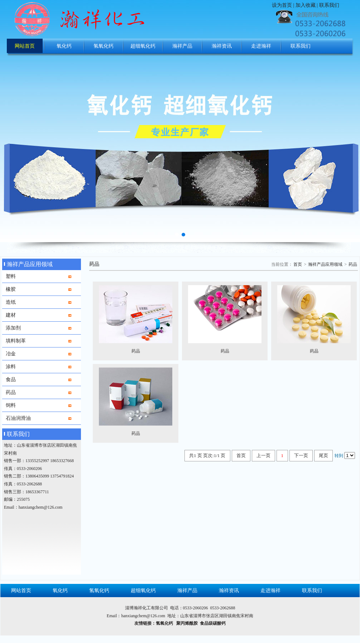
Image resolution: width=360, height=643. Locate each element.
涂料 (11, 366)
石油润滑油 (18, 418)
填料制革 (16, 341)
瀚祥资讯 (222, 46)
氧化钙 (64, 46)
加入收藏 (306, 5)
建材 (11, 315)
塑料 (11, 276)
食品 (11, 379)
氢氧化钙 (103, 46)
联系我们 (329, 5)
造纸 (11, 302)
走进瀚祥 (261, 46)
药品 (11, 392)
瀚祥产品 (182, 46)
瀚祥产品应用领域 (325, 264)
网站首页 (25, 46)
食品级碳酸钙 (213, 623)
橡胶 (11, 289)
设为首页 (282, 5)
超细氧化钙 (142, 46)
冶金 (11, 353)
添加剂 (13, 328)
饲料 (11, 405)
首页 (297, 264)
